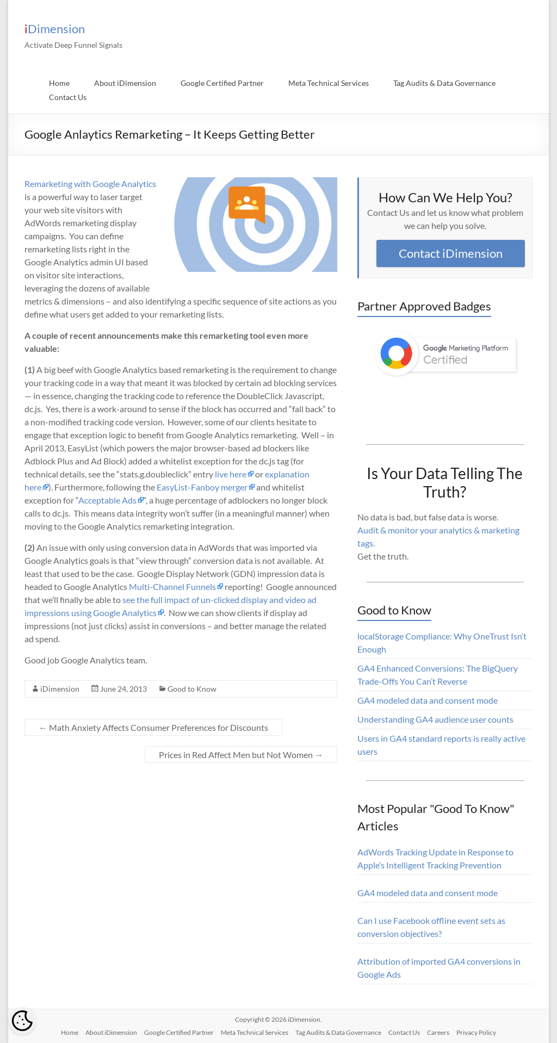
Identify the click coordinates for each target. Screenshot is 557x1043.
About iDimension (125, 83)
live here (230, 474)
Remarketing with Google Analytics (90, 183)
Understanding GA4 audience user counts (435, 719)
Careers (438, 1032)
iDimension (54, 28)
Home (59, 83)
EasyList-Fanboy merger (202, 487)
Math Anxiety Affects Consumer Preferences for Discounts (153, 727)
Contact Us (67, 97)
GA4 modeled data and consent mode (427, 700)
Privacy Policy (476, 1032)
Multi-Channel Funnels (172, 586)
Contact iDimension (451, 253)
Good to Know (192, 688)
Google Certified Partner (222, 83)
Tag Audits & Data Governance (444, 83)
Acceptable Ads (107, 500)
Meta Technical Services (328, 83)
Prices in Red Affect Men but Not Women (241, 754)
